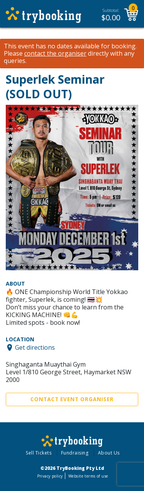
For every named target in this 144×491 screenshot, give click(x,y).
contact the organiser (55, 53)
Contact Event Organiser (72, 399)
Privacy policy (50, 476)
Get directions (35, 347)
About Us (109, 453)
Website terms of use (88, 476)
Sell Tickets (38, 453)
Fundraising (75, 453)
